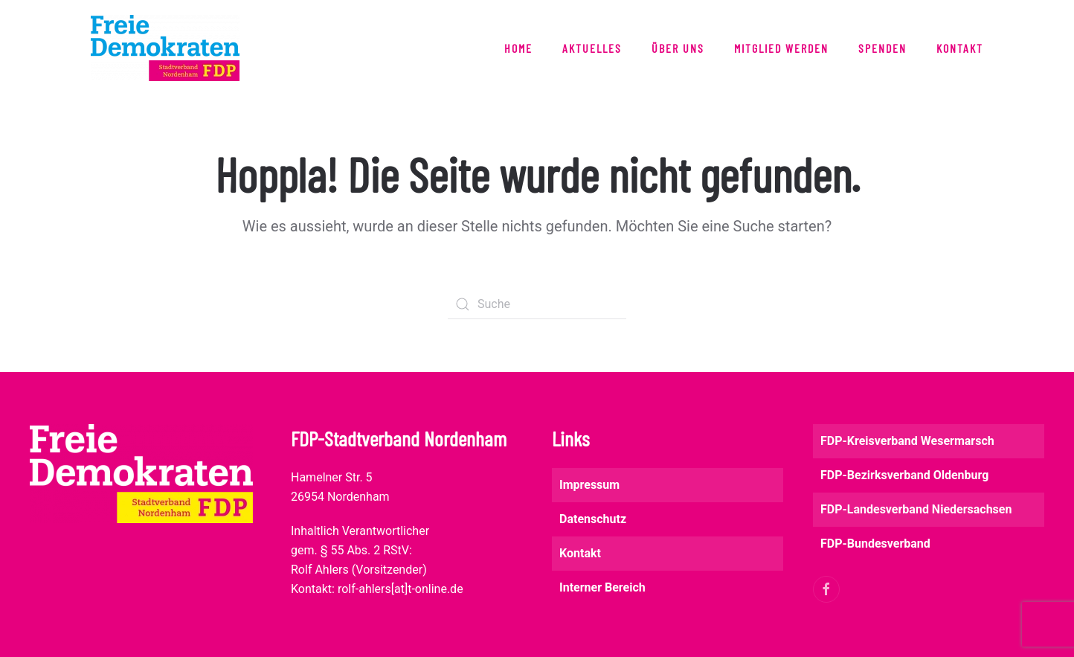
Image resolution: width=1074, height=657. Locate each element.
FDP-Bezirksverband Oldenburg (904, 475)
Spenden (882, 48)
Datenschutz (592, 519)
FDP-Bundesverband (875, 543)
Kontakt (959, 48)
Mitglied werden (781, 48)
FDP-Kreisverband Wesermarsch (907, 441)
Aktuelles (592, 48)
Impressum (589, 485)
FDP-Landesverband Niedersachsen (916, 509)
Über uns (678, 48)
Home (518, 48)
